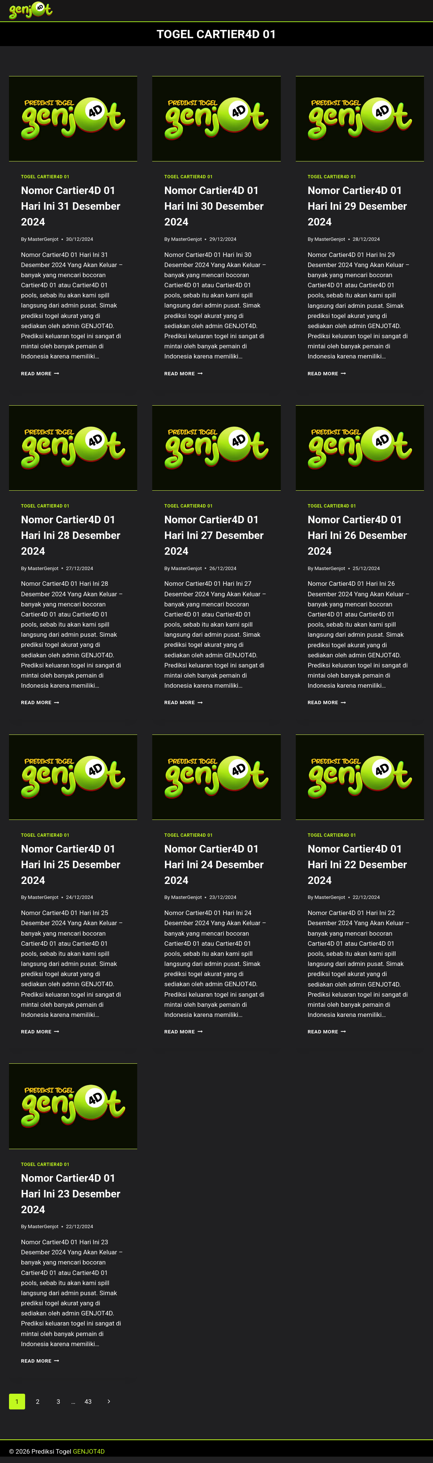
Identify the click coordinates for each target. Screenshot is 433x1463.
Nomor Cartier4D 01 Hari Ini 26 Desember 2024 (357, 535)
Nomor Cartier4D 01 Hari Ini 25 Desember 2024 (70, 865)
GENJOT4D (89, 1451)
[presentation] (73, 118)
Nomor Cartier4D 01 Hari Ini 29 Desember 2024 (357, 206)
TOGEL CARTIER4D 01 (45, 176)
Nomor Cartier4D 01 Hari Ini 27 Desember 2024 (214, 535)
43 (87, 1401)
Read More (40, 373)
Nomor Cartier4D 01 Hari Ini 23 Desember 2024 (70, 1194)
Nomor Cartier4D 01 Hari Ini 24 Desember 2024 (214, 865)
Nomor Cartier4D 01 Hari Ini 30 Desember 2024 (214, 206)
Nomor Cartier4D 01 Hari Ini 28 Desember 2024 (70, 535)
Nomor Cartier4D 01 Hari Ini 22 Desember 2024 (357, 865)
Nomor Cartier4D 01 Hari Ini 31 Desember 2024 (70, 206)
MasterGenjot (43, 239)
